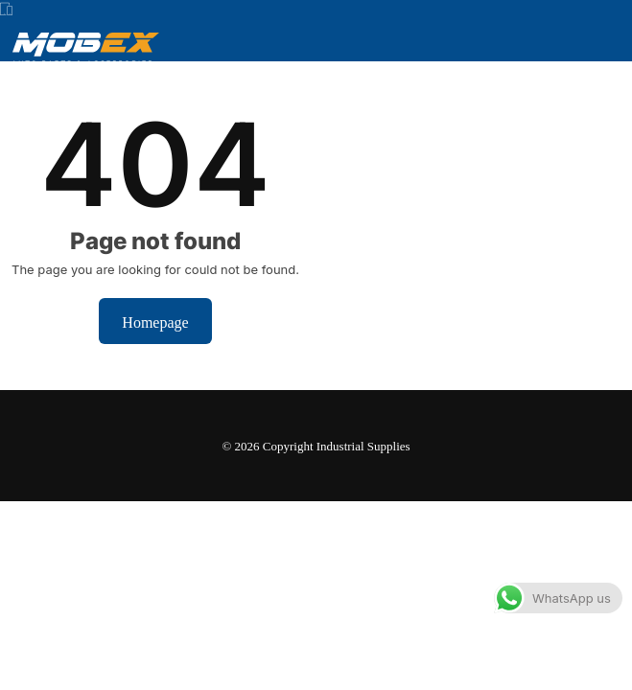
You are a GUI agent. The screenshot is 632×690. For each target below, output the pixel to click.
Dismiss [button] (397, 657)
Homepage (155, 321)
